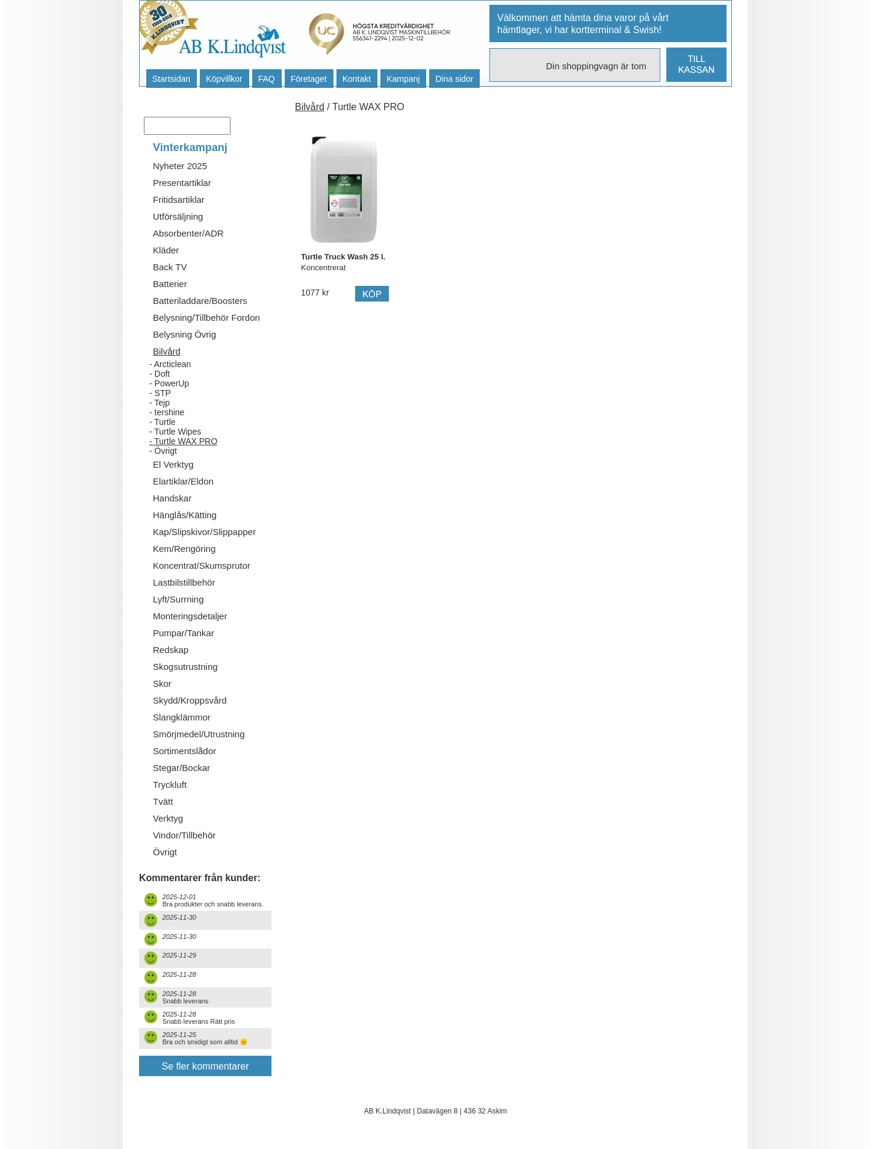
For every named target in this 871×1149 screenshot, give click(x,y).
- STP (160, 393)
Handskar (172, 498)
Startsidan (171, 79)
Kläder (166, 250)
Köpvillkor (224, 79)
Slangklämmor (182, 717)
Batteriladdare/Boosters (200, 301)
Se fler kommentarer (205, 1066)
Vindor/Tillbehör (184, 835)
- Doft (159, 374)
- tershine (166, 412)
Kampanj (403, 79)
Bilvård (167, 351)
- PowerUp (169, 383)
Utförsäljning (178, 216)
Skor (162, 683)
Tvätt (163, 801)
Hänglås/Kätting (185, 515)
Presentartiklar (182, 183)
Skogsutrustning (185, 666)
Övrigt (165, 852)
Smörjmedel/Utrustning (199, 734)
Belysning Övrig (184, 334)
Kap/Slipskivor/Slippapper (204, 532)
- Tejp (159, 402)
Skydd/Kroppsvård (190, 700)
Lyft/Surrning (178, 599)
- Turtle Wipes (175, 431)
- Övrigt (163, 451)
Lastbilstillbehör (184, 582)
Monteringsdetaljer (190, 616)
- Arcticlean (170, 364)
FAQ (266, 79)
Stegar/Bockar (181, 768)
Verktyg (168, 818)
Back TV (170, 267)
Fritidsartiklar (179, 199)
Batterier (170, 284)
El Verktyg (173, 464)
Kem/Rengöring (184, 549)
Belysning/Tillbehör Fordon (206, 317)
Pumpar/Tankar (183, 633)
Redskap (170, 650)
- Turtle (162, 422)
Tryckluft (170, 784)
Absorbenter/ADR (188, 233)
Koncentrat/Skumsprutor (201, 565)
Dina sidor (454, 79)
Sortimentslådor (184, 751)
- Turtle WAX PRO (183, 441)
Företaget (309, 79)
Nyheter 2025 (180, 166)
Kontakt (357, 79)
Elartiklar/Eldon (183, 481)
